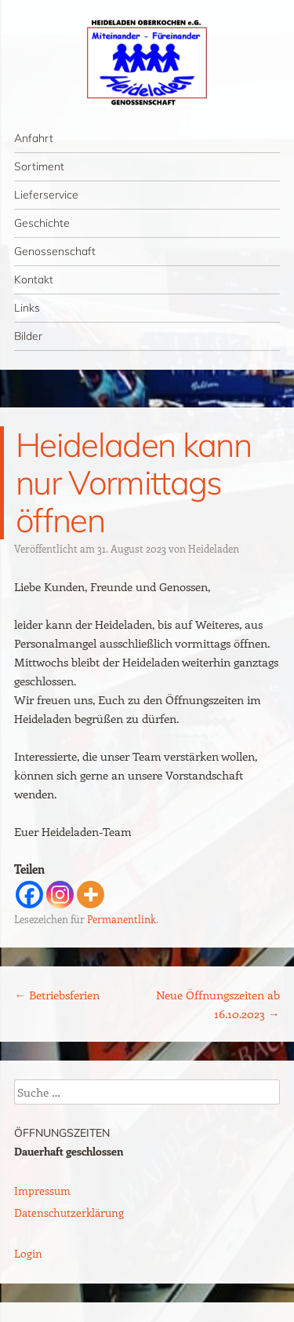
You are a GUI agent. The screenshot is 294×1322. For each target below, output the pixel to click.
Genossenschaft (55, 251)
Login (28, 1253)
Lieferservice (46, 195)
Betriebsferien (57, 994)
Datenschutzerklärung (69, 1212)
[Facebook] (29, 894)
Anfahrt (33, 138)
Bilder (28, 336)
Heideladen (213, 548)
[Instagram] (60, 894)
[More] (90, 894)
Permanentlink (121, 919)
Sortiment (39, 166)
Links (27, 308)
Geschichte (42, 223)
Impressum (42, 1190)
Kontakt (33, 279)
